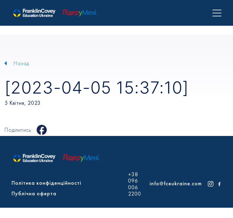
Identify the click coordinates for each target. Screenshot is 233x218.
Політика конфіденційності (46, 182)
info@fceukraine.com (176, 183)
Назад (21, 63)
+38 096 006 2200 (134, 184)
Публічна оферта (34, 193)
